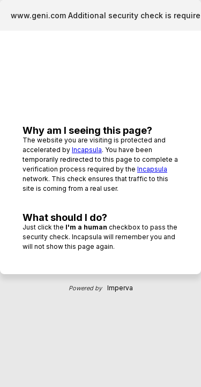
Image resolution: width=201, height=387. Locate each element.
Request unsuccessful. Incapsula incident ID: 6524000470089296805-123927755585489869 (100, 193)
